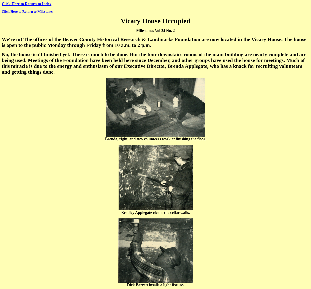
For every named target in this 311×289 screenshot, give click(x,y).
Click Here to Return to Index (26, 4)
